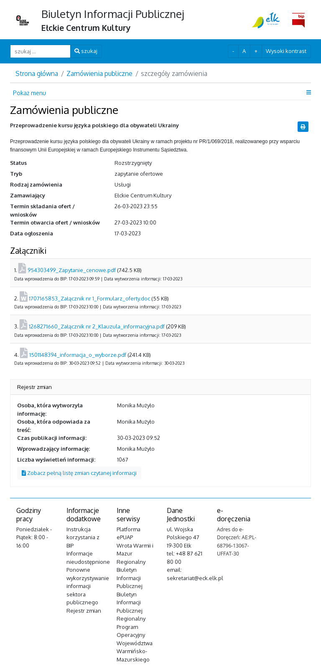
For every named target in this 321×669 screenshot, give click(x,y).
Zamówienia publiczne (99, 73)
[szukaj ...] (40, 51)
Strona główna (36, 73)
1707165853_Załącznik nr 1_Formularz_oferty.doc (89, 298)
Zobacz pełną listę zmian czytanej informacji (79, 473)
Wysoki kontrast (286, 51)
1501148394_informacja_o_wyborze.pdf (77, 354)
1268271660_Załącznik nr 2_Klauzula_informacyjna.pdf (97, 326)
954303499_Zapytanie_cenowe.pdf (72, 270)
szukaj (85, 51)
